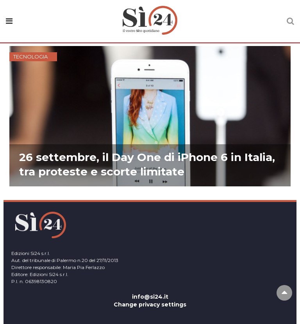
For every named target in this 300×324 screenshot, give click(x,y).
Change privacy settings (150, 304)
